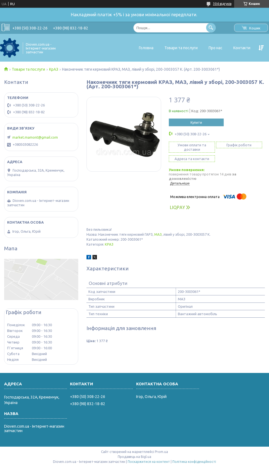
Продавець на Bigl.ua (134, 456)
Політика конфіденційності (194, 461)
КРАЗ (109, 244)
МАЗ (158, 234)
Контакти (241, 48)
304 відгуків (222, 4)
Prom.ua (161, 452)
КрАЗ (53, 69)
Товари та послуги (181, 48)
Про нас (215, 48)
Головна (146, 48)
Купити (196, 122)
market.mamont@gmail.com (35, 137)
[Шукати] (211, 27)
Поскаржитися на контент (149, 461)
